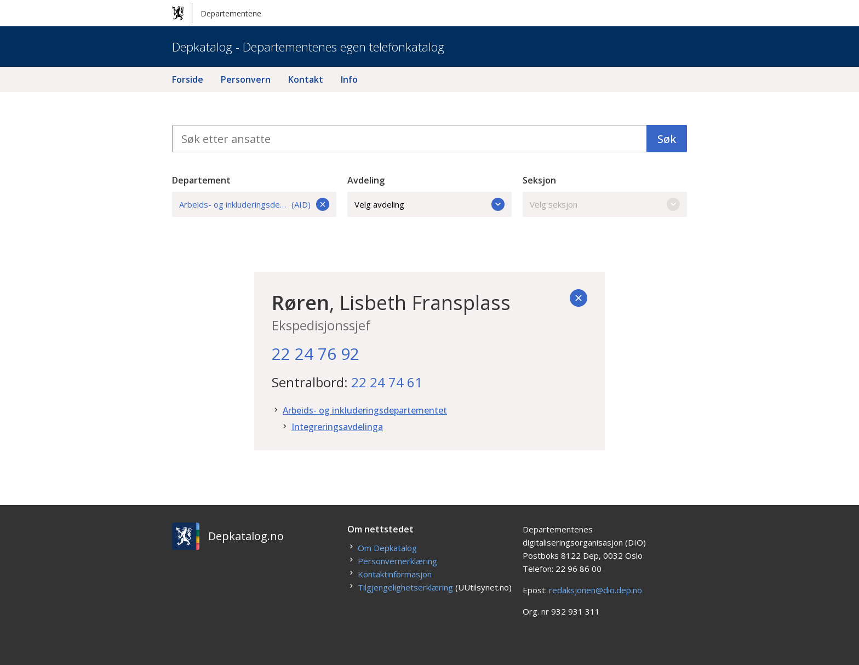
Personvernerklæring (397, 560)
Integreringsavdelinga (337, 427)
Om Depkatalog (387, 547)
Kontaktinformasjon (395, 574)
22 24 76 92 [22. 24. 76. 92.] (315, 353)
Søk (666, 138)
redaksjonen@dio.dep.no (595, 589)
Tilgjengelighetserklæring (405, 587)
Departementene (216, 13)
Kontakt (305, 79)
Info (349, 79)
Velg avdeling (429, 204)
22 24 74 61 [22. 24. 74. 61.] (386, 382)
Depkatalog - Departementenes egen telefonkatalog (308, 46)
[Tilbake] (578, 298)
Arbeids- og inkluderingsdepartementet (365, 410)
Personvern (246, 79)
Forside (187, 79)
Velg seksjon (605, 204)
